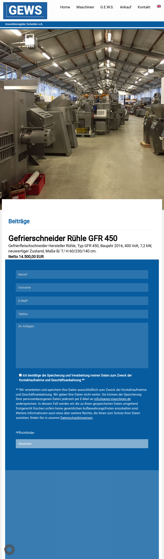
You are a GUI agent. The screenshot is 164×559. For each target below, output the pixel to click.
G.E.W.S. (107, 7)
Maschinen (85, 7)
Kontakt (144, 7)
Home (65, 7)
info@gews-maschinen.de (112, 399)
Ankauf (125, 7)
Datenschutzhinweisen (76, 418)
